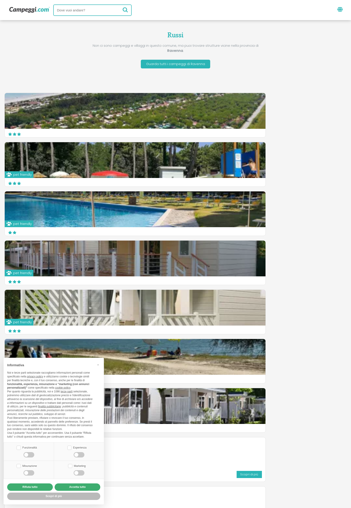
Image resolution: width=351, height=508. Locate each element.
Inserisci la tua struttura (160, 471)
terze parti (67, 391)
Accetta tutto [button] (77, 487)
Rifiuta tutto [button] (29, 487)
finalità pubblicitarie (49, 406)
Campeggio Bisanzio (26, 252)
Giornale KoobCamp (183, 452)
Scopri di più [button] (54, 496)
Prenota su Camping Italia (214, 471)
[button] (98, 364)
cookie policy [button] (62, 387)
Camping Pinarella (257, 252)
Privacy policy (155, 478)
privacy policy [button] (35, 376)
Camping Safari (255, 203)
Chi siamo (121, 471)
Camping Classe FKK (142, 200)
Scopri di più (213, 229)
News (152, 452)
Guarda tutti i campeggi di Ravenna (175, 64)
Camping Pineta (255, 186)
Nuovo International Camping (150, 252)
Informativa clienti (192, 478)
